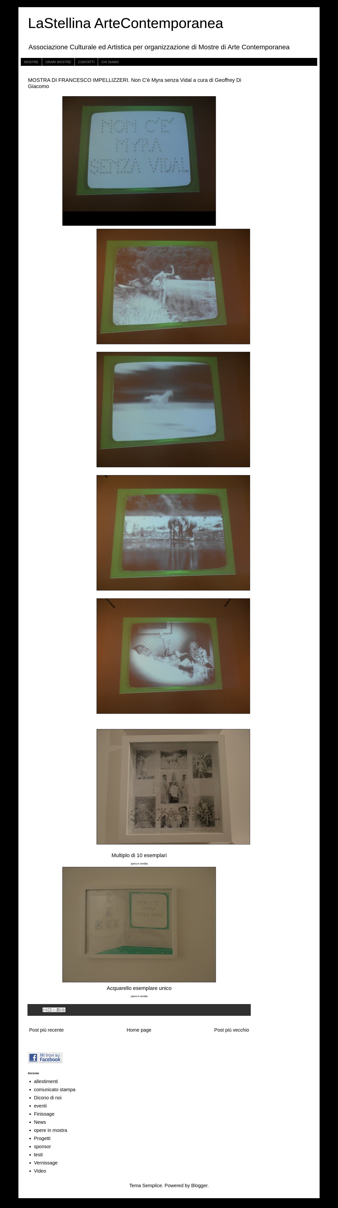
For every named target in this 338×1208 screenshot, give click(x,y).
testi (38, 1154)
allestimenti (46, 1081)
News (40, 1122)
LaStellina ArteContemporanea (125, 23)
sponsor (42, 1146)
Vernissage (46, 1162)
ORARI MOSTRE (58, 62)
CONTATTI (86, 62)
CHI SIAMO (110, 62)
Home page (139, 1030)
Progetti (42, 1138)
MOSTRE (31, 62)
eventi (40, 1105)
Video (40, 1171)
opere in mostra (50, 1130)
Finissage (44, 1114)
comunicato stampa (54, 1089)
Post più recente (46, 1030)
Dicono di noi (48, 1097)
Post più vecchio (231, 1030)
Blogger (199, 1185)
